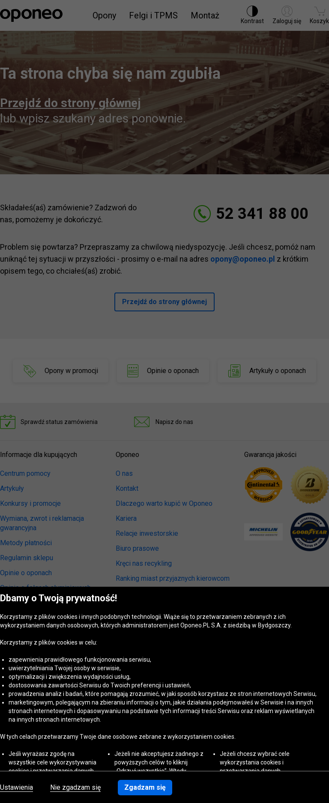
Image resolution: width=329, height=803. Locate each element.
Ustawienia (16, 787)
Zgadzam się (145, 787)
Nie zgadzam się (75, 787)
